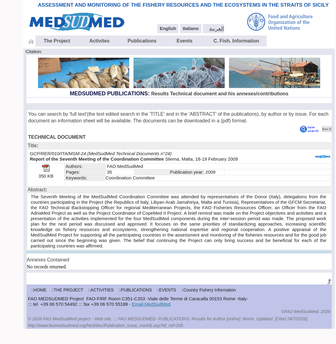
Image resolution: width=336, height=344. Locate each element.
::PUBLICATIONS (135, 290)
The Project (56, 40)
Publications (141, 40)
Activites (99, 40)
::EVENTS (166, 290)
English (168, 28)
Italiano (191, 28)
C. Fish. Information (236, 40)
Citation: (34, 51)
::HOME (39, 290)
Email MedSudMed (151, 304)
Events (184, 40)
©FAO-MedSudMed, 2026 (305, 311)
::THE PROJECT (67, 290)
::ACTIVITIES (101, 290)
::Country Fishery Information (208, 290)
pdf (225, 120)
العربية (216, 29)
